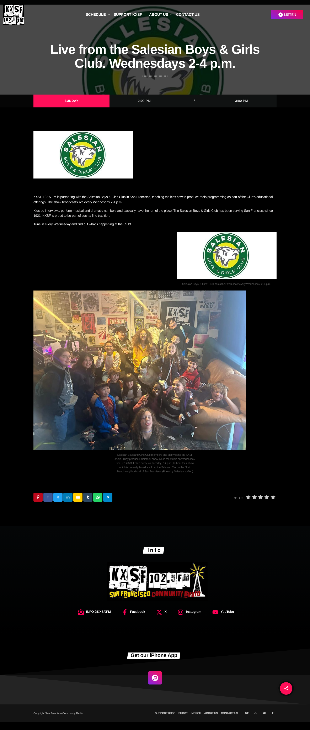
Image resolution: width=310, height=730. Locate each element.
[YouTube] (246, 720)
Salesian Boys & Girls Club (106, 205)
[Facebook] (272, 720)
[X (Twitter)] (255, 720)
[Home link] (13, 14)
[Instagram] (264, 720)
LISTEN (287, 14)
